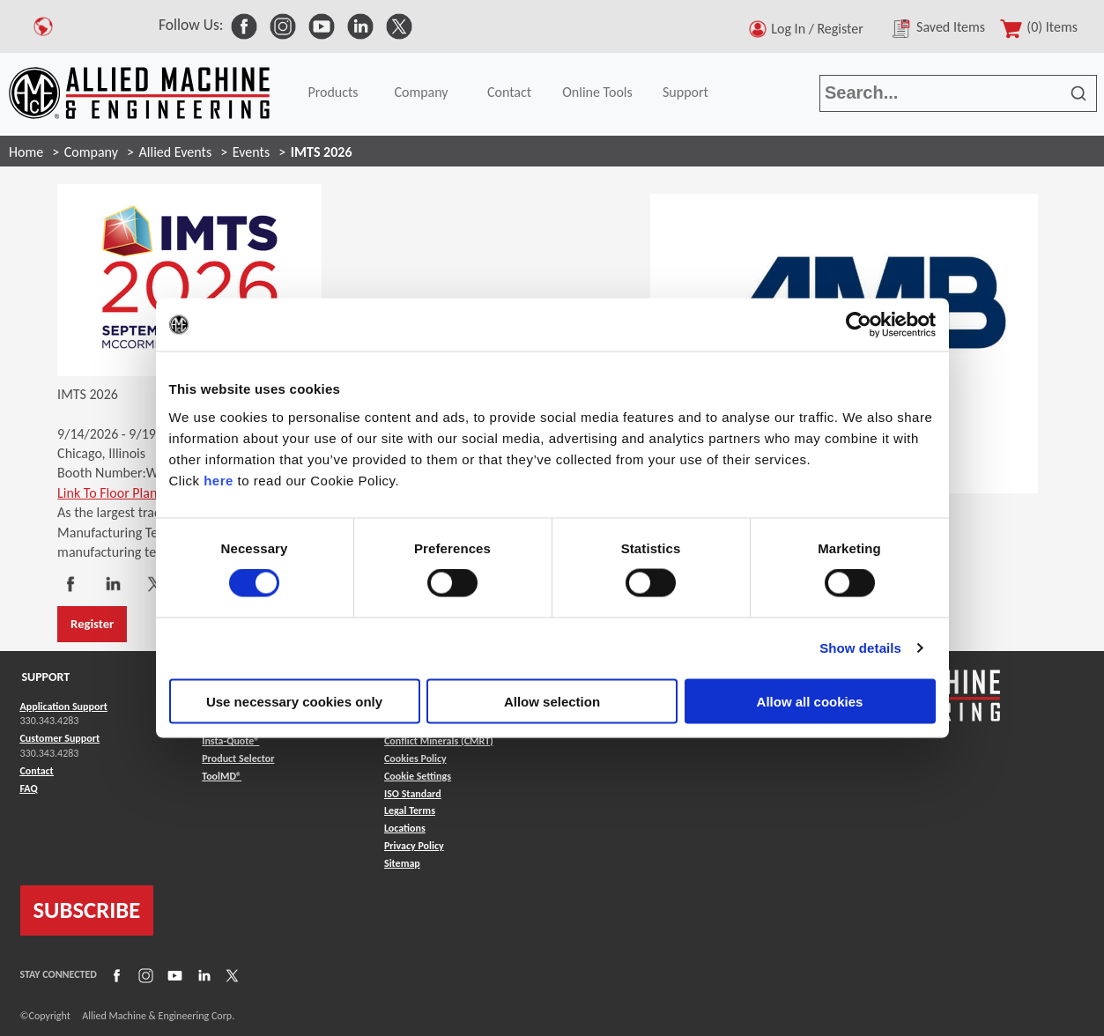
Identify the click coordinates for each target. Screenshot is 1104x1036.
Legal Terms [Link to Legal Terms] (409, 810)
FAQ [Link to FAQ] (29, 788)
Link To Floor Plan (107, 493)
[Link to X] (230, 974)
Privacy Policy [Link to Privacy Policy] (414, 846)
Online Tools (597, 92)
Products (332, 92)
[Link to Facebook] (114, 974)
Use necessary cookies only (294, 700)
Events (251, 152)
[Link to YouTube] (172, 974)
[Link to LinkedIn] (202, 974)
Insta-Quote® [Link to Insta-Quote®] (230, 741)
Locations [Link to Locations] (405, 828)
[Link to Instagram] (143, 974)
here (218, 479)
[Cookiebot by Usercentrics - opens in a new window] (859, 325)
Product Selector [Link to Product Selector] (238, 758)
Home (26, 152)
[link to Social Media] (244, 24)
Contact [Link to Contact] (37, 771)
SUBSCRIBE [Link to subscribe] (87, 910)
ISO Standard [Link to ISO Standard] (412, 794)
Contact (509, 92)
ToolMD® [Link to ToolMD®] (221, 776)
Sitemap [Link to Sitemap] (402, 863)
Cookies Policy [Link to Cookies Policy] (415, 758)
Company (421, 92)
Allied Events (175, 152)
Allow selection (552, 700)
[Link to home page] (139, 93)
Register (92, 624)
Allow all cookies (810, 700)
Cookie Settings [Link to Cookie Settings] (417, 776)
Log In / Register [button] (820, 28)
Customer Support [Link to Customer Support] (60, 738)
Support (685, 92)
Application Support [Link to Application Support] (63, 706)
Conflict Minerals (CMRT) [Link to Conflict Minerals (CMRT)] (438, 741)
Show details (860, 647)
